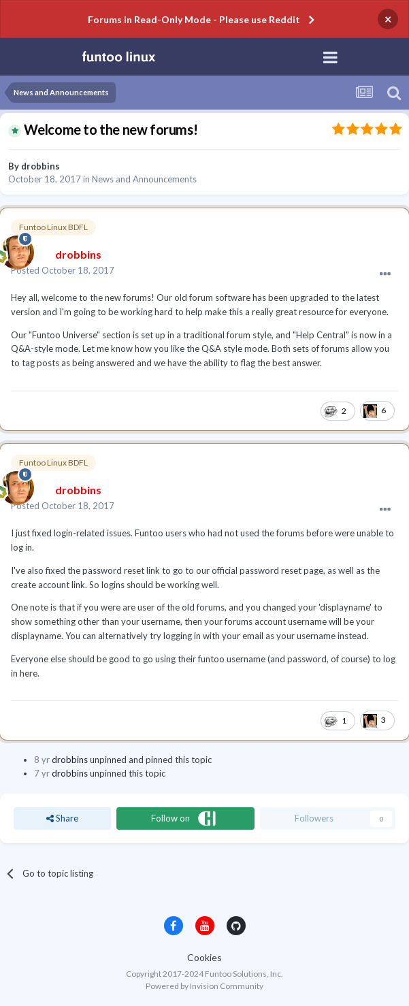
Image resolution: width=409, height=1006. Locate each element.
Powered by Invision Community (204, 986)
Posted (62, 270)
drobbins (40, 166)
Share (62, 818)
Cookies (204, 957)
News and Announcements (144, 179)
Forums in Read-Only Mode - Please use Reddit (194, 19)
